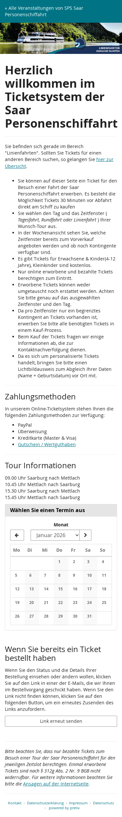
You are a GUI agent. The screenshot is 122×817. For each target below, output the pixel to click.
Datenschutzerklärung (45, 802)
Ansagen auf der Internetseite (55, 784)
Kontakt (14, 802)
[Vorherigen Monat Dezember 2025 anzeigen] (17, 535)
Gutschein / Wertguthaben (47, 444)
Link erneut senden (61, 721)
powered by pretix (64, 807)
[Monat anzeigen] (85, 535)
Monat (61, 525)
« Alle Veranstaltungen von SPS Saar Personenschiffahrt (44, 11)
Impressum (78, 802)
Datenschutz (103, 802)
